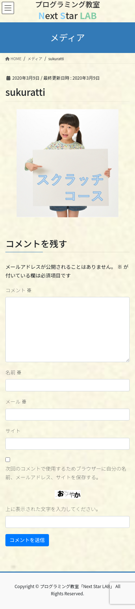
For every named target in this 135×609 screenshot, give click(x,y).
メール (16, 401)
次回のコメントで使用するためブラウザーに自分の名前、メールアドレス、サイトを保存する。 (65, 473)
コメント (18, 290)
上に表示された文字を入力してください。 (53, 508)
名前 (13, 372)
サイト (13, 430)
